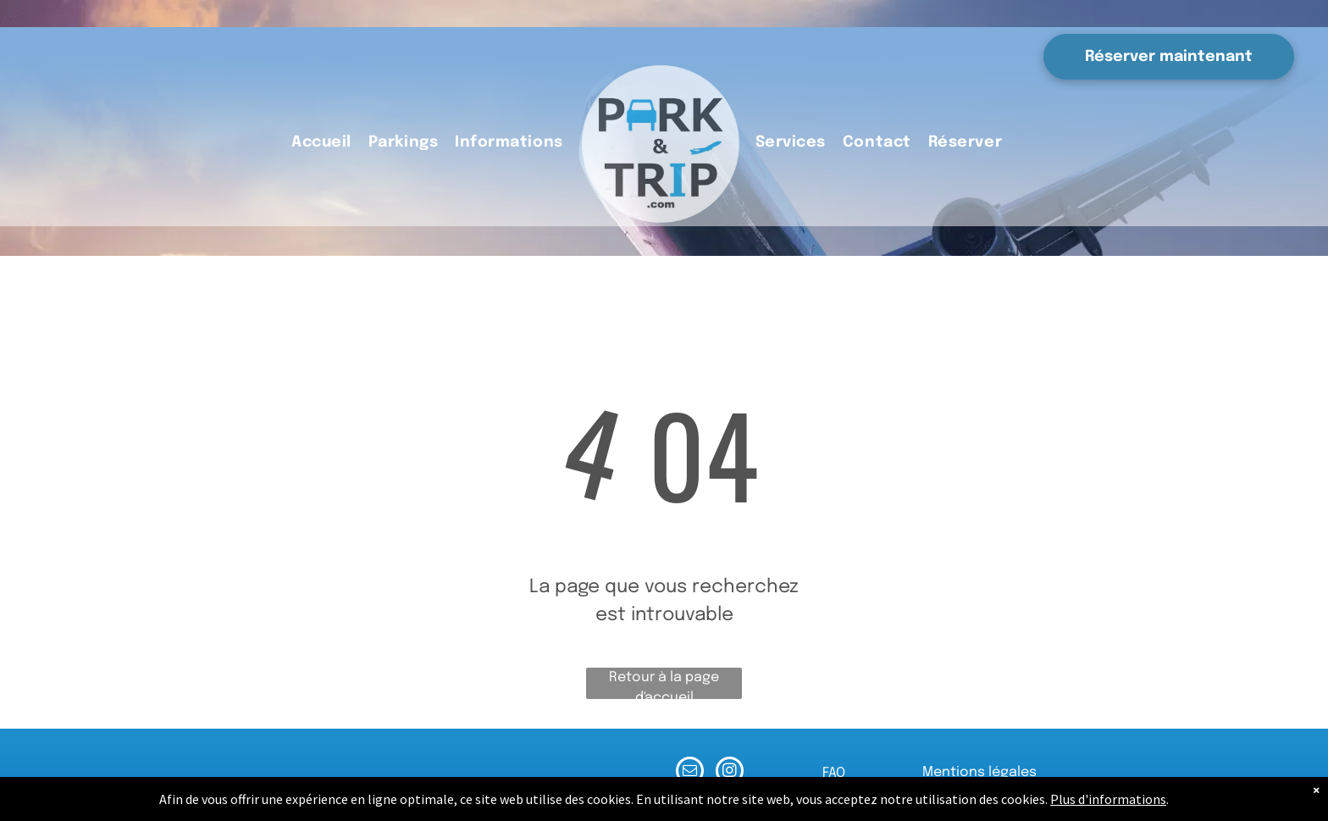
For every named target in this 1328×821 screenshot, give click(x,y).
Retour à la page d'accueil (664, 684)
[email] (690, 773)
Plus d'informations (1108, 798)
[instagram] (730, 773)
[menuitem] (321, 142)
